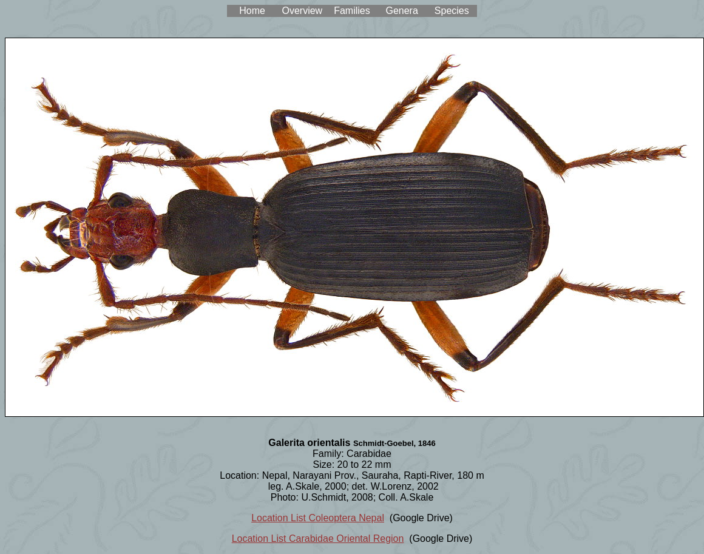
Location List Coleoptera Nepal (317, 518)
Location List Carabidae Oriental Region (318, 538)
